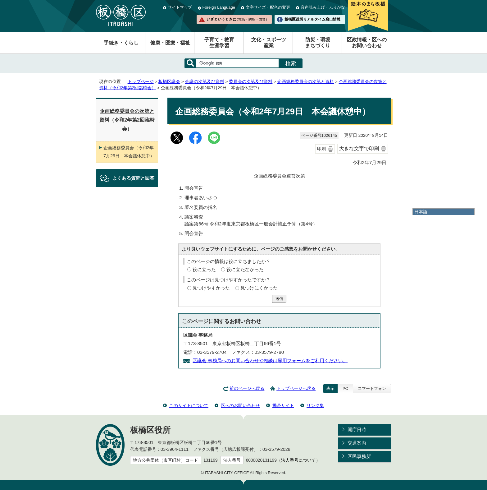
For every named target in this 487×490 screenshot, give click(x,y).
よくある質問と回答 (133, 178)
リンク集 (315, 405)
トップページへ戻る (296, 388)
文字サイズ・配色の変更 (268, 7)
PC (345, 388)
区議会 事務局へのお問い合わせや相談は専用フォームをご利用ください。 (270, 360)
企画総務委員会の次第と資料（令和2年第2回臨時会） (127, 120)
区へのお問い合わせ (240, 405)
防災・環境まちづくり (317, 42)
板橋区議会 (169, 81)
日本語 (420, 211)
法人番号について (298, 460)
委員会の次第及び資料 (250, 81)
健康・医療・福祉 (170, 42)
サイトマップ (180, 7)
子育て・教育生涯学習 (219, 42)
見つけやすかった (211, 287)
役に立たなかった (245, 269)
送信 (279, 298)
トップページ (141, 81)
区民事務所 (359, 456)
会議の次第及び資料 (204, 81)
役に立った (204, 269)
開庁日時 (357, 429)
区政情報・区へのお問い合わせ (367, 42)
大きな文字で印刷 (359, 148)
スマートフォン (372, 388)
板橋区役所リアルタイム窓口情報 (312, 19)
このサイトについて (188, 405)
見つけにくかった (259, 287)
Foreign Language (219, 7)
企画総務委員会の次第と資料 (305, 81)
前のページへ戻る (247, 388)
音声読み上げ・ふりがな (323, 7)
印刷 (321, 148)
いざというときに (238, 19)
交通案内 (357, 443)
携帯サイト (283, 405)
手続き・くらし (121, 42)
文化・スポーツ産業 (268, 42)
